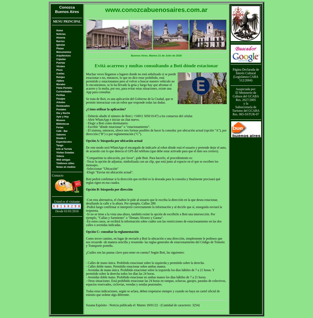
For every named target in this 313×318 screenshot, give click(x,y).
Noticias (61, 34)
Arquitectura (63, 55)
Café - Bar (62, 131)
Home (59, 30)
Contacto (57, 175)
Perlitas (60, 95)
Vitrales (60, 66)
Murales (60, 84)
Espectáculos (64, 141)
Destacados (63, 106)
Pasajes (60, 98)
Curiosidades (63, 91)
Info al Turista (64, 149)
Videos (60, 156)
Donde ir (61, 138)
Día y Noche (63, 113)
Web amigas (63, 159)
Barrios (60, 41)
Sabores (61, 134)
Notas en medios (65, 167)
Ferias (59, 127)
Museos (60, 120)
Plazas (60, 48)
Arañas (60, 73)
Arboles (60, 102)
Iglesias (60, 44)
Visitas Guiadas (65, 152)
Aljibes (60, 80)
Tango (59, 145)
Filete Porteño (64, 88)
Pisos (59, 70)
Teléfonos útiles (65, 163)
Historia (60, 37)
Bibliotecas (62, 123)
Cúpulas (61, 59)
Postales (61, 109)
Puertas (60, 62)
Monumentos (63, 52)
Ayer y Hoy (62, 116)
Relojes (60, 77)
